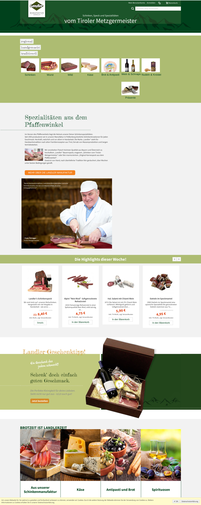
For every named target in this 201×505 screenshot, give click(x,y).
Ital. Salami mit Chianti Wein (121, 231)
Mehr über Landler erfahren (33, 467)
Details (40, 255)
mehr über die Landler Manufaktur (50, 175)
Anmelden (151, 3)
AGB (46, 438)
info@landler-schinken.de (167, 488)
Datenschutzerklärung (190, 501)
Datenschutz (37, 438)
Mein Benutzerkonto (136, 3)
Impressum (25, 438)
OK (176, 501)
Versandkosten (46, 250)
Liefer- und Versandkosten (60, 438)
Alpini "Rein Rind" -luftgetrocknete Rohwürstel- (80, 232)
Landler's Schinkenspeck (40, 231)
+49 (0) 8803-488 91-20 (168, 479)
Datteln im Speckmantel (161, 231)
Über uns (176, 438)
